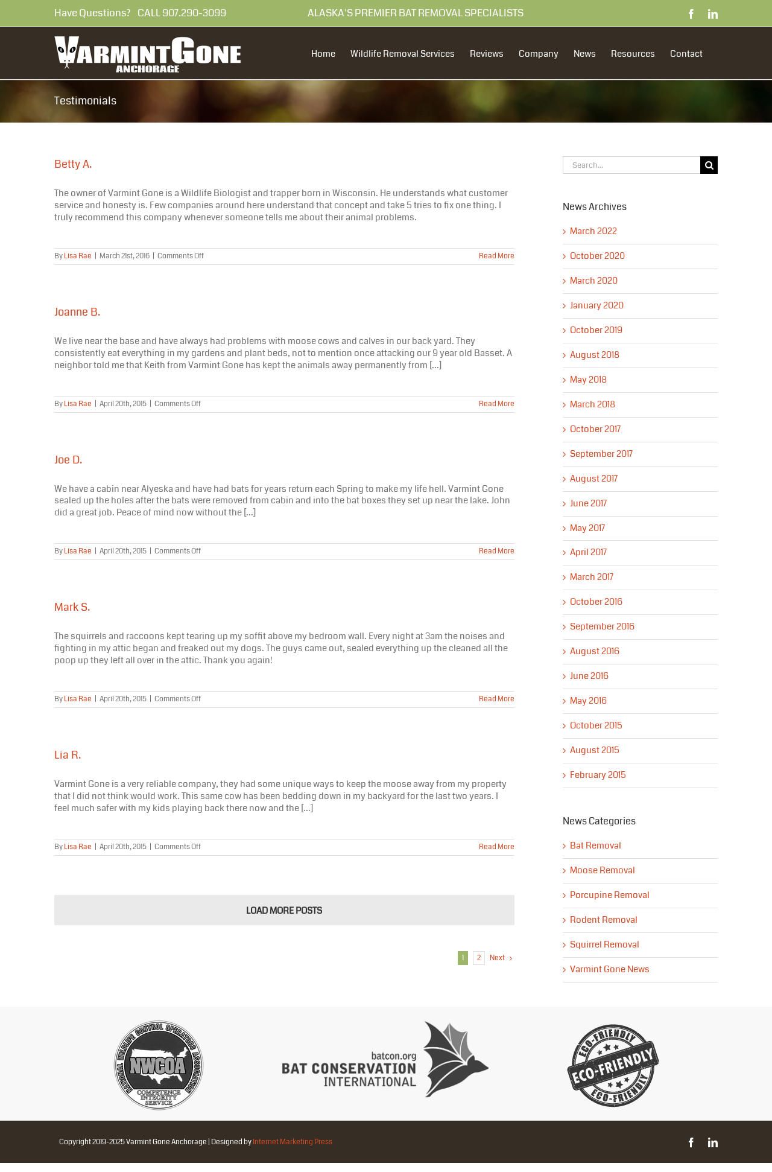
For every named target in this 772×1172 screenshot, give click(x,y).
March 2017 (591, 577)
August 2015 (594, 750)
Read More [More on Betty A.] (496, 256)
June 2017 (588, 503)
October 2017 (595, 429)
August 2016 (594, 651)
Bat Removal (595, 846)
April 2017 (588, 552)
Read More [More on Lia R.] (496, 847)
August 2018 (594, 354)
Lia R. (67, 755)
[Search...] (631, 165)
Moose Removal (602, 871)
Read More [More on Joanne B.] (496, 404)
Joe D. (68, 460)
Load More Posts (284, 910)
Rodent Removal (604, 920)
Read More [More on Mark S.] (496, 699)
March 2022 (593, 231)
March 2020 (594, 280)
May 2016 (588, 700)
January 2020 (597, 305)
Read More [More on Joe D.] (496, 551)
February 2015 (598, 775)
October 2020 (597, 256)
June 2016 (589, 676)
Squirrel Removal (604, 945)
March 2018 (592, 404)
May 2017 (587, 528)
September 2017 (601, 453)
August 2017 (594, 478)
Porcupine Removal (610, 896)
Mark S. (72, 607)
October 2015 (596, 725)
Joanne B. (77, 312)
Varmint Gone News (610, 970)
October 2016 (596, 601)
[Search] (709, 165)
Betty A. (73, 164)
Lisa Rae (78, 256)
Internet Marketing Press (292, 1142)
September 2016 (602, 626)
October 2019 (596, 330)
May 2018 (588, 379)
